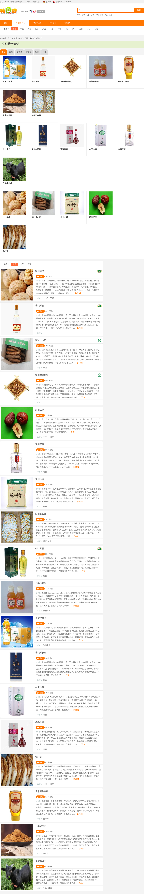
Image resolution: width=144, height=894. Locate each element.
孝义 (22, 29)
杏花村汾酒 (40, 652)
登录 (28, 2)
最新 (29, 264)
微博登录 (59, 2)
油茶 (92, 15)
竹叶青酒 (39, 548)
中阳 (59, 29)
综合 (14, 264)
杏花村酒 (39, 305)
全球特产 (20, 23)
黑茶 (83, 15)
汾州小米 (39, 479)
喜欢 (41, 276)
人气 (22, 264)
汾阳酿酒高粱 (41, 375)
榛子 (101, 15)
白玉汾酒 (39, 687)
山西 (21, 38)
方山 (66, 29)
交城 (88, 29)
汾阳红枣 (39, 410)
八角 (110, 15)
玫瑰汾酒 (39, 722)
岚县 (29, 29)
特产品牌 (37, 23)
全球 (15, 38)
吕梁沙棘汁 (40, 618)
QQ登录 (48, 2)
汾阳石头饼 (40, 514)
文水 (51, 29)
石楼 (96, 29)
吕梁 (26, 38)
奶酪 (97, 15)
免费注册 (36, 2)
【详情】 (78, 293)
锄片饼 (38, 757)
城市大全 (68, 2)
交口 (81, 29)
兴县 (44, 29)
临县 (37, 29)
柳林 (74, 29)
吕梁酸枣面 (40, 826)
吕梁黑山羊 (40, 861)
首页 (6, 23)
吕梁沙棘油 (40, 583)
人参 (88, 15)
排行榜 (67, 23)
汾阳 (14, 29)
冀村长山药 (40, 340)
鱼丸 (106, 15)
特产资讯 (52, 23)
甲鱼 (79, 15)
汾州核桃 (39, 271)
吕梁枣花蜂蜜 (41, 791)
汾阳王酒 (39, 444)
